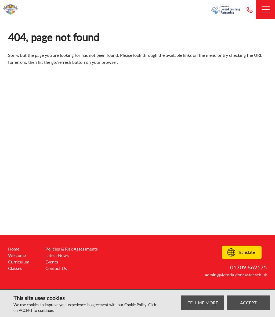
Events (51, 261)
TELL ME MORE (203, 302)
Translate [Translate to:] (241, 252)
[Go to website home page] (11, 9)
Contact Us (56, 268)
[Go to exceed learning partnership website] (225, 9)
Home (13, 248)
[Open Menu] (265, 9)
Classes (15, 268)
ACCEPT (248, 302)
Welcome (17, 255)
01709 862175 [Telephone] (249, 9)
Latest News (57, 255)
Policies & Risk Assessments (71, 248)
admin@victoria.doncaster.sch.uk (236, 274)
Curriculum (18, 261)
